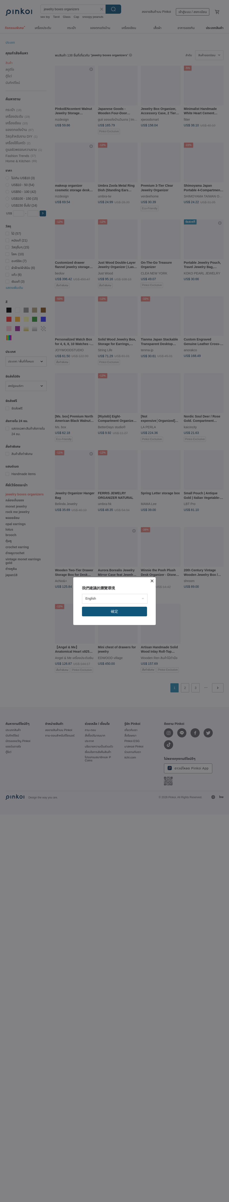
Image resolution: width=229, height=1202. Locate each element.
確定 (114, 611)
